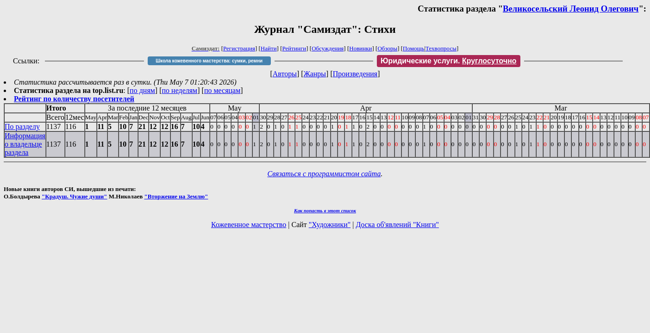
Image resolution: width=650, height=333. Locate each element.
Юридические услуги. (449, 61)
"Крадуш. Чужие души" (74, 196)
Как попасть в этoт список (325, 210)
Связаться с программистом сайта (324, 174)
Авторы (285, 74)
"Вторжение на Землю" (176, 196)
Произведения (355, 74)
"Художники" (329, 224)
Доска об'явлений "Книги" (397, 224)
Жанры (315, 74)
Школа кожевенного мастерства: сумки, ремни (209, 60)
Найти (269, 48)
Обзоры (387, 48)
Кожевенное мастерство (248, 224)
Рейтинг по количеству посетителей (74, 99)
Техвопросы (440, 48)
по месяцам (222, 90)
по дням (142, 90)
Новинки (360, 48)
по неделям (180, 90)
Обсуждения (328, 48)
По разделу (22, 126)
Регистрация (239, 48)
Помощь (413, 48)
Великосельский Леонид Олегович (570, 8)
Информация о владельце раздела (25, 144)
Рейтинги (294, 48)
